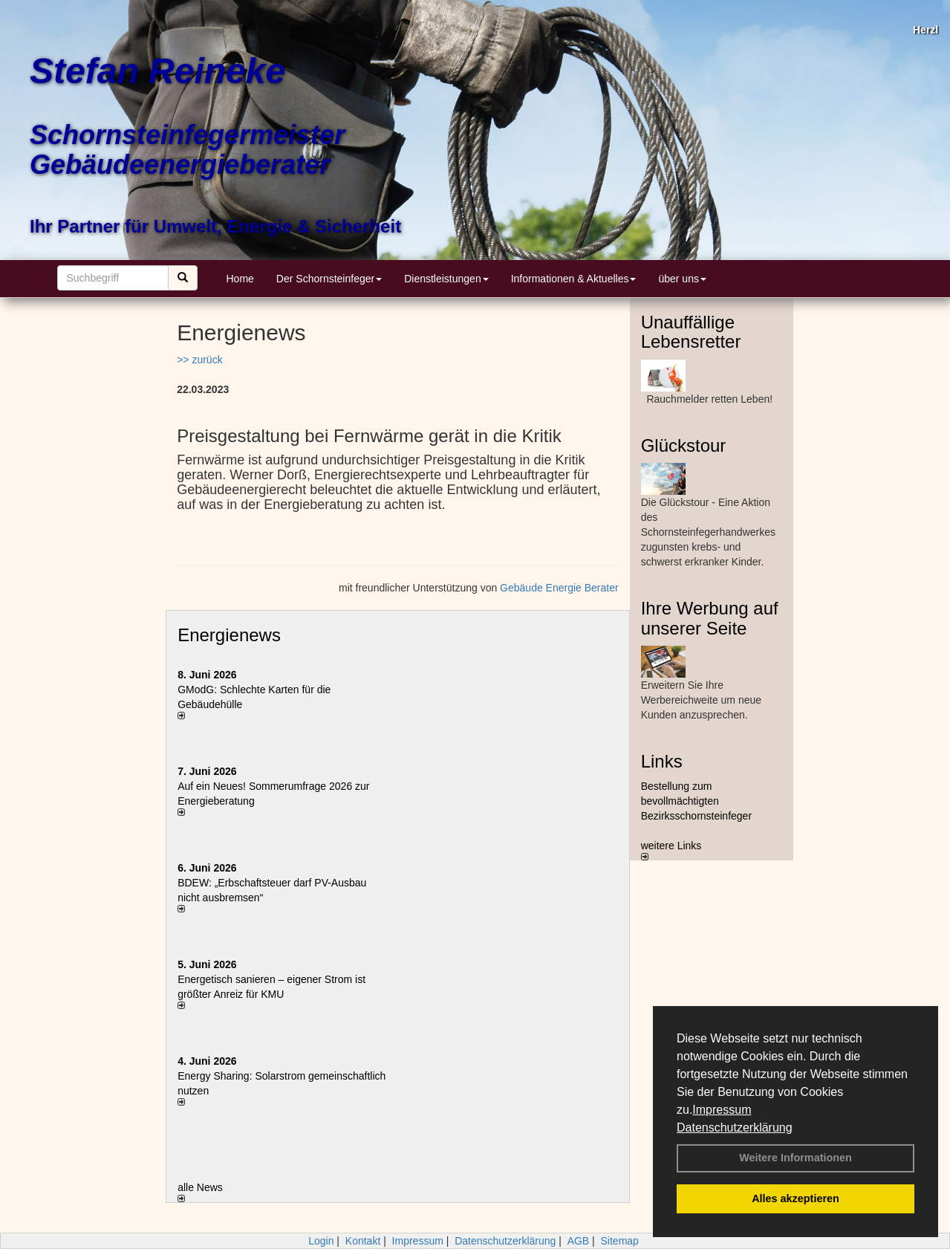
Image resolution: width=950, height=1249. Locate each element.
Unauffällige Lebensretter (691, 331)
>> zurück (199, 360)
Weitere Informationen (795, 1158)
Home (240, 279)
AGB (578, 1241)
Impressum (721, 1109)
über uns (682, 279)
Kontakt (362, 1241)
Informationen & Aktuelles (574, 279)
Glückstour (683, 445)
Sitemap (620, 1241)
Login (321, 1241)
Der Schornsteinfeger (329, 279)
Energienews (229, 635)
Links (662, 761)
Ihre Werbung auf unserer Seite (709, 618)
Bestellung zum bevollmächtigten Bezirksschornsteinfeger (696, 801)
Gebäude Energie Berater (559, 588)
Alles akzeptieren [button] (795, 1198)
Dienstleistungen (446, 279)
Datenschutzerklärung (735, 1127)
